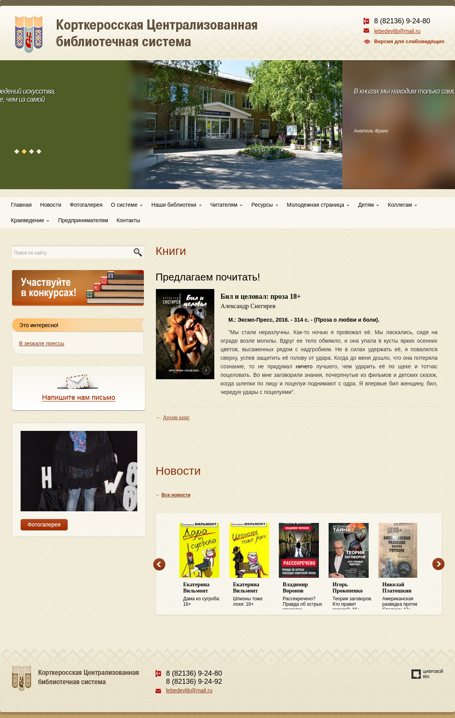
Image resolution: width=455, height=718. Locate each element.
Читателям (226, 205)
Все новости (175, 495)
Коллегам (402, 205)
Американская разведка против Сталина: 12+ (403, 596)
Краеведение (30, 220)
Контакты (128, 220)
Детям (368, 205)
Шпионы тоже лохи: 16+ (254, 594)
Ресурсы (264, 205)
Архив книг (176, 417)
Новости (50, 205)
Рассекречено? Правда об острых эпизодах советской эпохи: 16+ (304, 596)
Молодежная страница (318, 205)
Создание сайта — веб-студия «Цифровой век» (427, 674)
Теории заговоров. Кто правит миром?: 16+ (353, 596)
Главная (21, 205)
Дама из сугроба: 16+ (204, 594)
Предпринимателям (83, 220)
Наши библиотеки (176, 205)
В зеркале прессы (41, 343)
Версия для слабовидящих (409, 41)
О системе (127, 205)
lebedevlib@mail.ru (397, 31)
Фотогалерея (86, 205)
